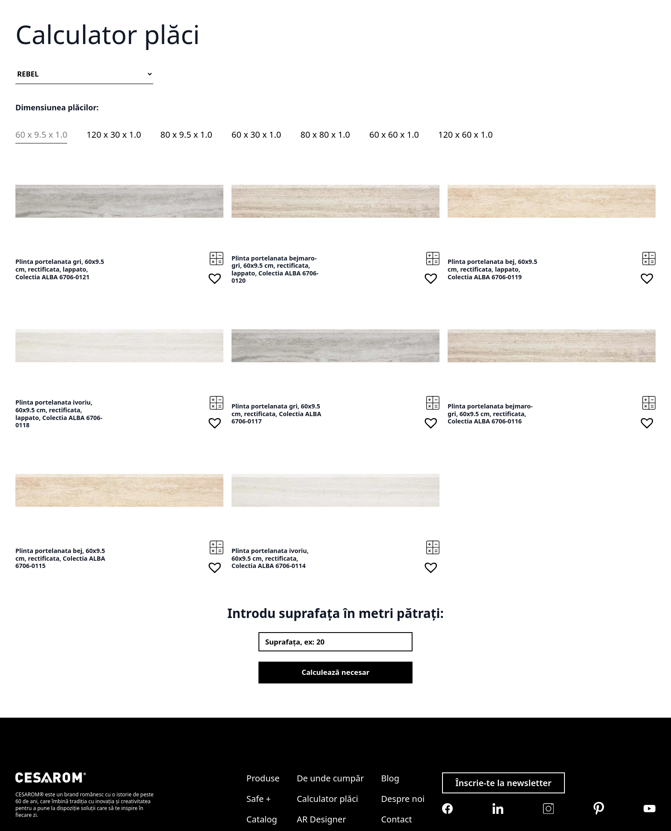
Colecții (388, 45)
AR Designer (321, 784)
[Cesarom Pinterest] (599, 773)
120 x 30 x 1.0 (113, 193)
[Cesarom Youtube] (650, 773)
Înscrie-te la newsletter (503, 748)
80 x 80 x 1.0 (325, 193)
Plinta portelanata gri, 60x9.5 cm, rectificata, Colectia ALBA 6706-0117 (276, 472)
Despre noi (551, 45)
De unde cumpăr (431, 45)
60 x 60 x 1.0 (394, 193)
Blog (521, 45)
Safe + (249, 45)
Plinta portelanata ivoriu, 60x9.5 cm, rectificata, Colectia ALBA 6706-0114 (270, 617)
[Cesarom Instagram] (548, 773)
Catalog (277, 45)
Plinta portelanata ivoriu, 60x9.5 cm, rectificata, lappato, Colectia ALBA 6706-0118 (58, 472)
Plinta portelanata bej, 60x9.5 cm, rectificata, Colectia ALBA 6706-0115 (60, 617)
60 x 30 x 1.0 (256, 193)
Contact (585, 45)
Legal (391, 804)
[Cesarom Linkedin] (498, 774)
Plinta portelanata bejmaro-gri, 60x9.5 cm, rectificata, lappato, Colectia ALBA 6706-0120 (275, 328)
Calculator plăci (485, 45)
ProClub (313, 804)
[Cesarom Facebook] (447, 774)
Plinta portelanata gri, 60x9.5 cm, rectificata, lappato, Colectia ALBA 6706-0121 (59, 328)
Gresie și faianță (210, 45)
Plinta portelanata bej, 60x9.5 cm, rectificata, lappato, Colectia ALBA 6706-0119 (492, 328)
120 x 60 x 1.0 (465, 193)
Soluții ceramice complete (333, 45)
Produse (263, 743)
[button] (214, 337)
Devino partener (627, 45)
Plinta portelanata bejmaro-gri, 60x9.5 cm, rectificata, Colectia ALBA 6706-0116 (490, 472)
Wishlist (550, 25)
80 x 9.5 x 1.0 (186, 193)
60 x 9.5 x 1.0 (41, 193)
